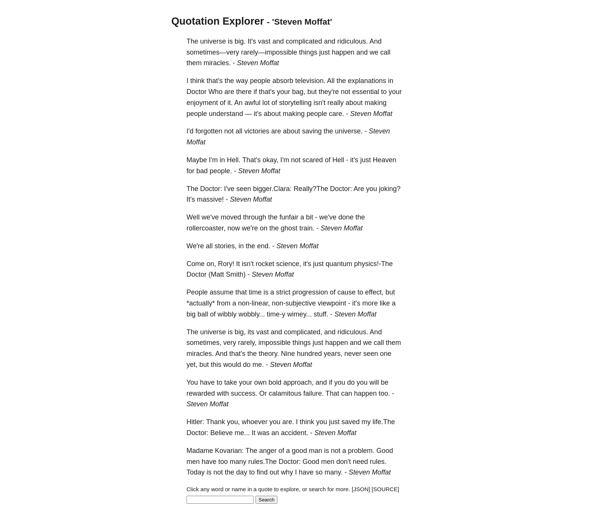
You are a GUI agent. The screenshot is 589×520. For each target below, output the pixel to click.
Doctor (196, 92)
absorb (283, 81)
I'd (189, 131)
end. (263, 246)
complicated (304, 41)
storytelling (295, 103)
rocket (265, 264)
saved (350, 422)
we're (250, 228)
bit (309, 217)
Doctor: (211, 189)
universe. (349, 131)
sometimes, (203, 342)
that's (214, 81)
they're (329, 92)
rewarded (200, 393)
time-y (276, 314)
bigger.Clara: (272, 189)
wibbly (227, 314)
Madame (199, 450)
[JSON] (361, 489)
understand (226, 113)
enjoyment (202, 103)
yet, (191, 364)
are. (288, 422)
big (191, 314)
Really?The (311, 189)
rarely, (247, 342)
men (193, 461)
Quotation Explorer (217, 21)
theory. (269, 353)
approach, (299, 382)
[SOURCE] (385, 489)
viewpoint (332, 303)
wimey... (299, 314)
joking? (390, 189)
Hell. (233, 160)
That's (251, 160)
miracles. (217, 63)
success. (244, 393)
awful (252, 103)
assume (221, 292)
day (241, 472)
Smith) (236, 274)
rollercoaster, (206, 228)
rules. (378, 461)
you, (233, 422)
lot (265, 103)
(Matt (216, 274)
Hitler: (195, 422)
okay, (271, 160)
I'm (213, 160)
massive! (210, 199)
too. (384, 393)
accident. (294, 433)
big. (240, 41)
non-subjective (294, 303)
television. (310, 81)
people (260, 81)
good (299, 450)
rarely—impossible (269, 52)
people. (221, 171)
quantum (339, 264)
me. (258, 364)
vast (264, 41)
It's (252, 41)
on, (211, 264)
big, (240, 332)
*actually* (200, 303)
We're (195, 246)
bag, (298, 92)
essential (365, 92)
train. (307, 228)
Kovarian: (229, 450)
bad (202, 171)
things (308, 52)
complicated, (303, 332)
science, (288, 264)
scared (312, 160)
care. (336, 113)
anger (268, 450)
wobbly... (251, 314)
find (262, 472)
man (315, 450)
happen (343, 52)
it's (258, 113)
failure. (313, 393)
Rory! (226, 264)
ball (202, 314)
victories (256, 131)
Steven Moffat (258, 63)
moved (231, 217)
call (385, 52)
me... (242, 433)
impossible (274, 342)
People (197, 292)
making (376, 103)
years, (333, 353)
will (374, 382)
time (255, 292)
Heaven (384, 160)
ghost (289, 228)
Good (384, 450)
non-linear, (254, 303)
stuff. (321, 314)
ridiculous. (352, 41)
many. (333, 472)
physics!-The (373, 264)
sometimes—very (212, 52)
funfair (288, 217)
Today (195, 472)
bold (274, 382)
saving (312, 131)
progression (310, 292)
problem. (361, 450)
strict (283, 292)
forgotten (208, 131)
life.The (384, 422)
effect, (374, 292)
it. (230, 103)
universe (213, 41)
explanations (367, 81)
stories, (226, 246)
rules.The (262, 461)
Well (193, 217)
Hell (338, 160)
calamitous (285, 393)
